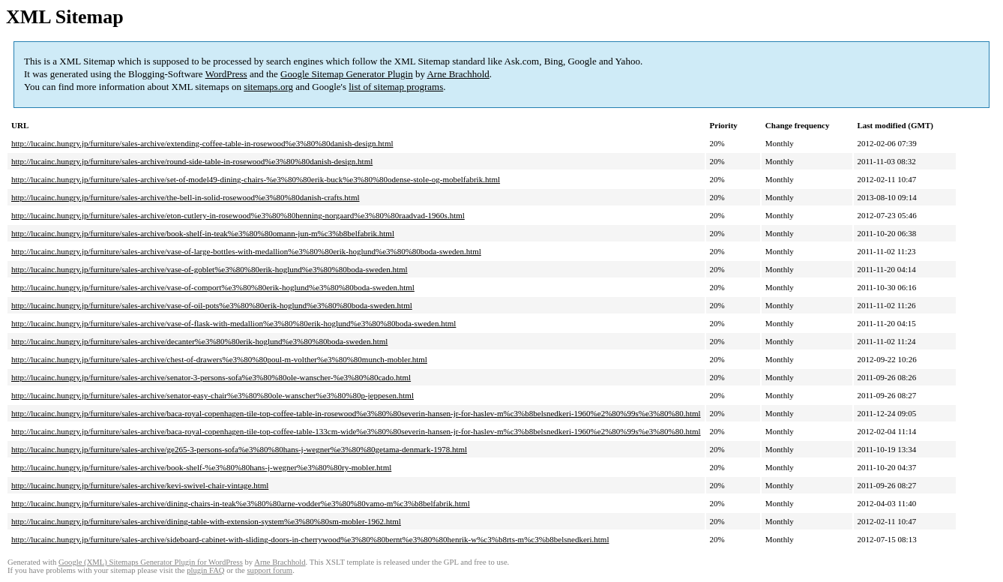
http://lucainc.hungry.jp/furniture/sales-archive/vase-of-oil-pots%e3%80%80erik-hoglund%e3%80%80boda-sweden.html (211, 305)
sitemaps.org (268, 86)
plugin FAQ (205, 570)
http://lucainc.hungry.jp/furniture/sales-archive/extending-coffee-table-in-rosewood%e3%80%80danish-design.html (202, 143)
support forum (269, 570)
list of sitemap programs (396, 86)
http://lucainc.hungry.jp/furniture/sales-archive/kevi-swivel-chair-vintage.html (139, 485)
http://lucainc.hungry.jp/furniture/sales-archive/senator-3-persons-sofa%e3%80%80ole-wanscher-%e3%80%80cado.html (211, 377)
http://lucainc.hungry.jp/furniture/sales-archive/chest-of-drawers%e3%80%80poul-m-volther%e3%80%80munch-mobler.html (219, 359)
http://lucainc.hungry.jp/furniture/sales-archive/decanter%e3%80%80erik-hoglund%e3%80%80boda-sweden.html (199, 341)
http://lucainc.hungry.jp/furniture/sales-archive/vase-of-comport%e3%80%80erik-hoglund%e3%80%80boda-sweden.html (213, 287)
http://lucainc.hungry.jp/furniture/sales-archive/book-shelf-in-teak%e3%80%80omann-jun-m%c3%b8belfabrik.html (202, 233)
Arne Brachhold (458, 74)
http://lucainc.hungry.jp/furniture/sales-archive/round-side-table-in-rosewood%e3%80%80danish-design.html (192, 161)
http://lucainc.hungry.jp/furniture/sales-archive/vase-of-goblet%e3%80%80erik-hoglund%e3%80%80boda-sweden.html (209, 269)
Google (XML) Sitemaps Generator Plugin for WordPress (150, 562)
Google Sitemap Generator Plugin (346, 74)
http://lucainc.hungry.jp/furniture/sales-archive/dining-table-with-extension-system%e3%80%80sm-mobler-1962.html (206, 521)
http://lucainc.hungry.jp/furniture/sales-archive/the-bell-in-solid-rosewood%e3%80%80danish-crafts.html (185, 197)
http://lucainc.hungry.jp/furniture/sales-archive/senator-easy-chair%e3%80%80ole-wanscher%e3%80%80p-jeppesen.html (212, 395)
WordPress (226, 74)
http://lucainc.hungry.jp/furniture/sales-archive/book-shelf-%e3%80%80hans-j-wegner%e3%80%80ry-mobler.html (201, 467)
